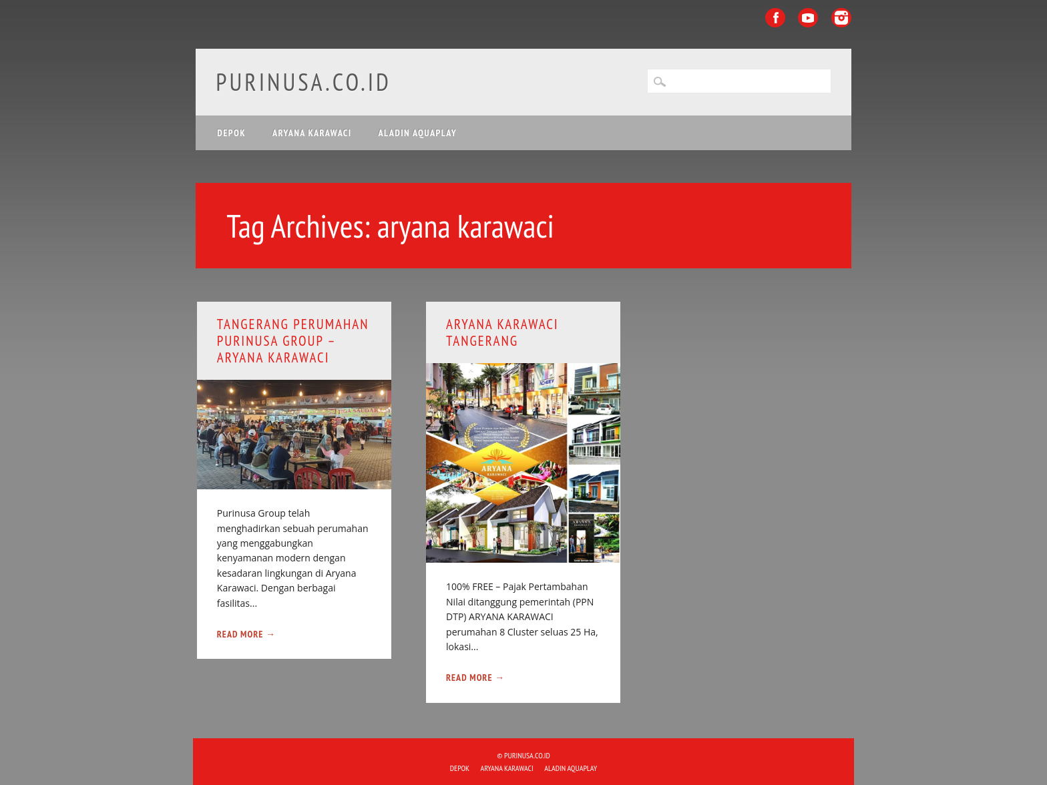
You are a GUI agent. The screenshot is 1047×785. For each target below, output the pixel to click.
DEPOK (231, 133)
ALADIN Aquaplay (418, 133)
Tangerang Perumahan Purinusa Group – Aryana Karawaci (293, 340)
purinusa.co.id (303, 81)
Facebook (775, 17)
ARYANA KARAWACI (312, 133)
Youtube (808, 17)
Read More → (246, 634)
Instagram (841, 17)
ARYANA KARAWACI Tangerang (502, 332)
